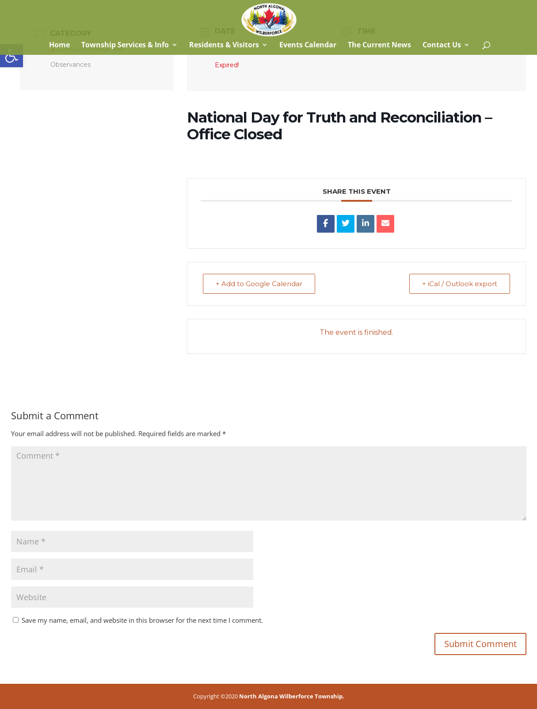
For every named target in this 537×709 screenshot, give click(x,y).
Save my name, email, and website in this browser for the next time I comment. (142, 620)
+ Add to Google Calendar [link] (259, 284)
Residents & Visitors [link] (224, 46)
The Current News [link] (379, 46)
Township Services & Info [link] (125, 46)
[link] (11, 55)
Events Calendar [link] (307, 46)
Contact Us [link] (442, 46)
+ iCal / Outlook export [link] (459, 284)
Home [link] (58, 46)
